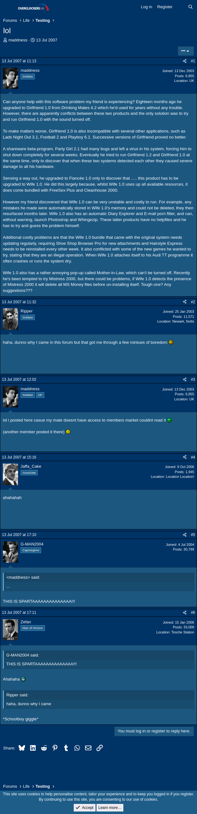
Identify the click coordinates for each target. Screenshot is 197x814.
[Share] (185, 61)
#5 (193, 535)
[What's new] (180, 7)
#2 (193, 302)
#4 (193, 457)
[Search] (190, 7)
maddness (18, 40)
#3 (193, 379)
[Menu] (8, 7)
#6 (193, 612)
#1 (193, 61)
